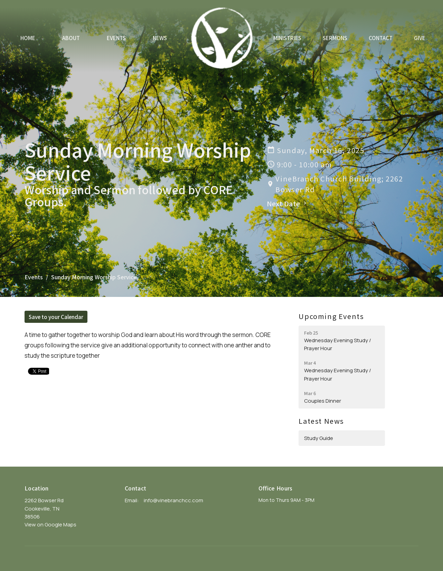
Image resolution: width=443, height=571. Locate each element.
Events (116, 37)
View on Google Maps (50, 524)
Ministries (287, 37)
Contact (381, 37)
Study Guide (318, 438)
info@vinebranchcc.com (173, 500)
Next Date (287, 203)
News (160, 37)
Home (27, 37)
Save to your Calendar (56, 316)
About (71, 37)
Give (419, 37)
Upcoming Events (331, 316)
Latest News (321, 421)
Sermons (335, 37)
